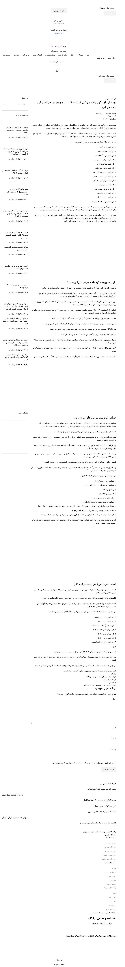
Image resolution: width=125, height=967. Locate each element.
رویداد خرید (112, 905)
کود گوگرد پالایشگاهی (108, 859)
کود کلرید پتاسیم (110, 851)
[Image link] (104, 827)
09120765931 (99, 924)
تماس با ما (112, 880)
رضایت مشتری (111, 909)
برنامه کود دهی (111, 884)
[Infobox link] (59, 782)
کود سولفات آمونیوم (109, 855)
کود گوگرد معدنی (110, 847)
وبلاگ (114, 893)
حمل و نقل (112, 876)
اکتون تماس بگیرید (59, 11)
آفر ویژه (113, 868)
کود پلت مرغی (111, 843)
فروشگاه (113, 872)
